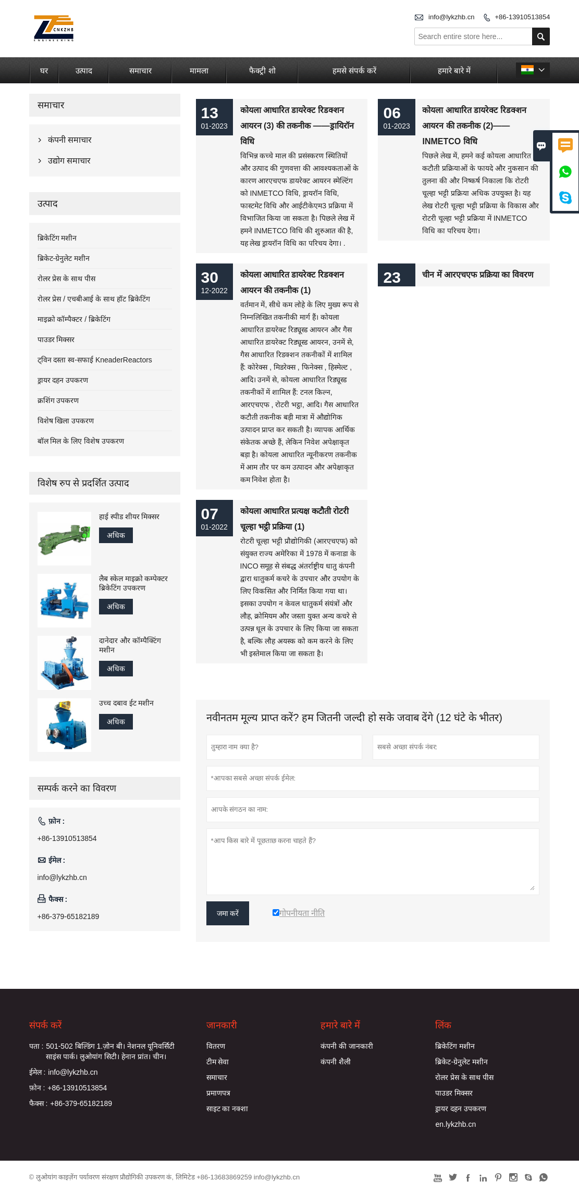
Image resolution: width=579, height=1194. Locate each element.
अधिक (116, 535)
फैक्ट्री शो (262, 70)
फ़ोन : (37, 1088)
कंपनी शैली (336, 1062)
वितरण (215, 1046)
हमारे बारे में (454, 70)
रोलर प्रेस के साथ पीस (67, 278)
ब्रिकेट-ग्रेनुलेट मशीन (64, 258)
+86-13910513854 (522, 17)
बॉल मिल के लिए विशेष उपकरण (81, 441)
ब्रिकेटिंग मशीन (57, 238)
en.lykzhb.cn (455, 1124)
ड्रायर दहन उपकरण (63, 380)
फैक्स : (38, 1103)
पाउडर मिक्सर (56, 339)
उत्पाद (84, 70)
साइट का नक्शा (227, 1108)
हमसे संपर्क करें (354, 70)
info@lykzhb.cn (451, 17)
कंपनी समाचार (70, 139)
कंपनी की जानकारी (347, 1046)
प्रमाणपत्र (218, 1093)
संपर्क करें (45, 1025)
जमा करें (228, 913)
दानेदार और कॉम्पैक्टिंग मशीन (130, 645)
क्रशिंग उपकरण (58, 400)
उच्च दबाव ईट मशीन (126, 703)
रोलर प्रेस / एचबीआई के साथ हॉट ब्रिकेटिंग (94, 299)
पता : (36, 1046)
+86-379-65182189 (69, 916)
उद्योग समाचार (69, 160)
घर (44, 70)
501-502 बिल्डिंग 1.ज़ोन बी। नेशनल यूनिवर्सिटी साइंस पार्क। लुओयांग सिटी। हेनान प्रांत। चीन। (110, 1051)
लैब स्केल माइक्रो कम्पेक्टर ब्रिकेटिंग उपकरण (133, 583)
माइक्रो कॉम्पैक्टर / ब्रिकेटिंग (74, 319)
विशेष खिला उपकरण (66, 421)
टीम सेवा (217, 1062)
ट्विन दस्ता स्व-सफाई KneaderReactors (95, 360)
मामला (199, 70)
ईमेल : (37, 1072)
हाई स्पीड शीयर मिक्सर (129, 516)
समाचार (140, 70)
